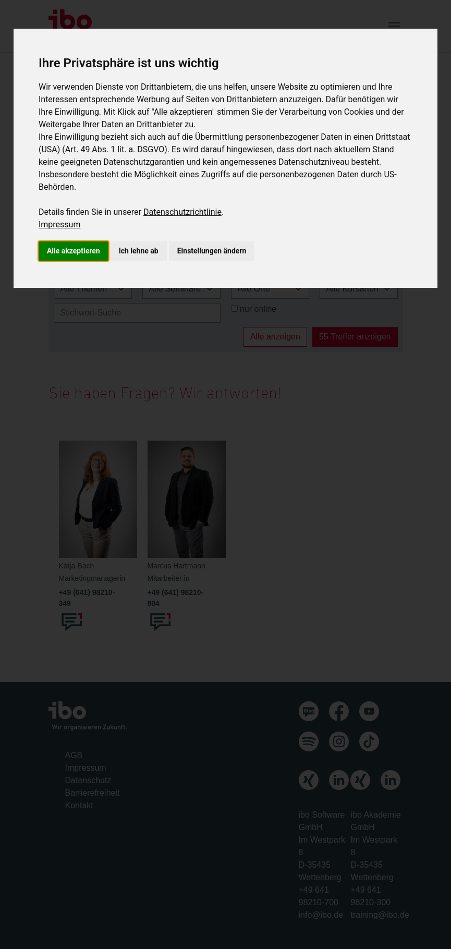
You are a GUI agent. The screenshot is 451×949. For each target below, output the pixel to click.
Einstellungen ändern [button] (212, 251)
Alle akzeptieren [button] (73, 251)
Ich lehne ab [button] (139, 251)
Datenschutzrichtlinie (182, 212)
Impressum (60, 224)
